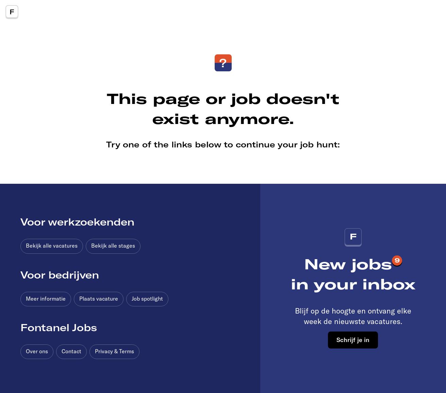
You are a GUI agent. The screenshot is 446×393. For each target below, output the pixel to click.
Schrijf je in (352, 339)
